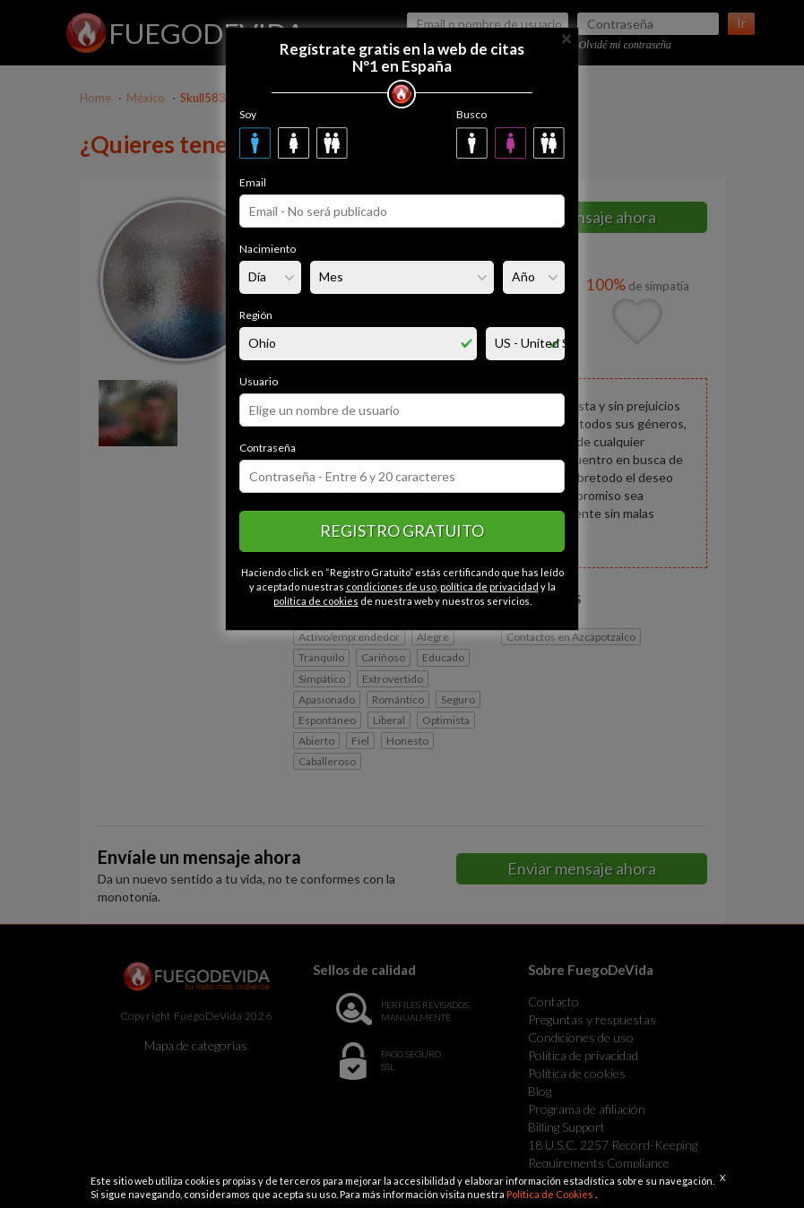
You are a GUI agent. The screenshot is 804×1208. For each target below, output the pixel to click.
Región (255, 315)
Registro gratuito (402, 530)
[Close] (566, 37)
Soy (247, 114)
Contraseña (267, 447)
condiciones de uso (391, 586)
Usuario (258, 381)
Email (252, 182)
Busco (471, 114)
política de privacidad (489, 586)
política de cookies (316, 601)
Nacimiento (267, 248)
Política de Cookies (550, 1194)
